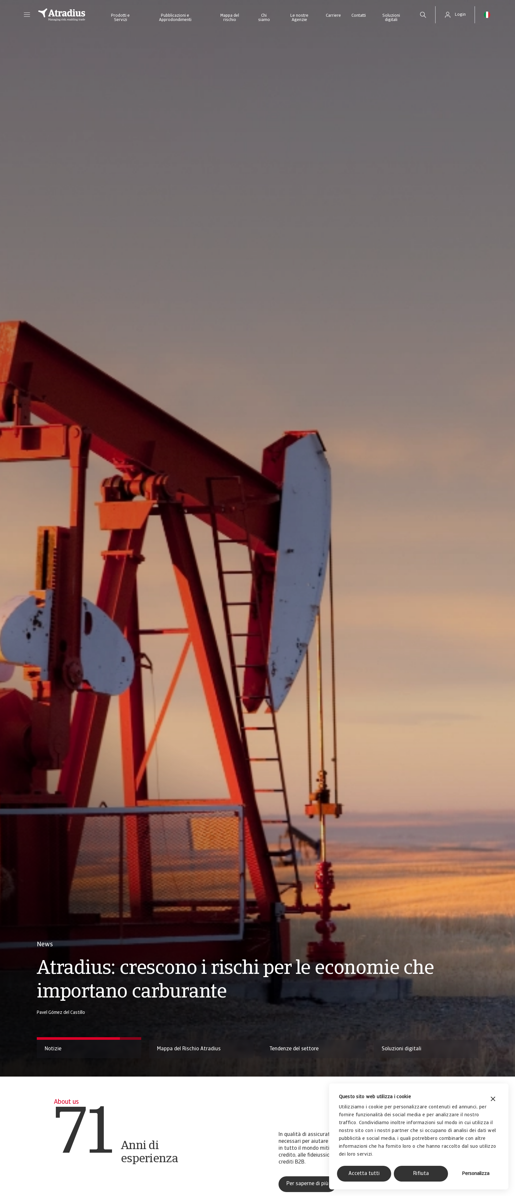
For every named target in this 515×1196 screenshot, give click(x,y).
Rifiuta (421, 1173)
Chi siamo (264, 17)
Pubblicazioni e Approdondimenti (175, 17)
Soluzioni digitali (391, 17)
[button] (27, 15)
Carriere (333, 15)
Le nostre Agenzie (299, 17)
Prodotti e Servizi (120, 17)
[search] (423, 15)
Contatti (358, 15)
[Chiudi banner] (493, 1100)
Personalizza (475, 1173)
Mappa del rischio (229, 17)
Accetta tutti (364, 1173)
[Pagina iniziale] (61, 14)
